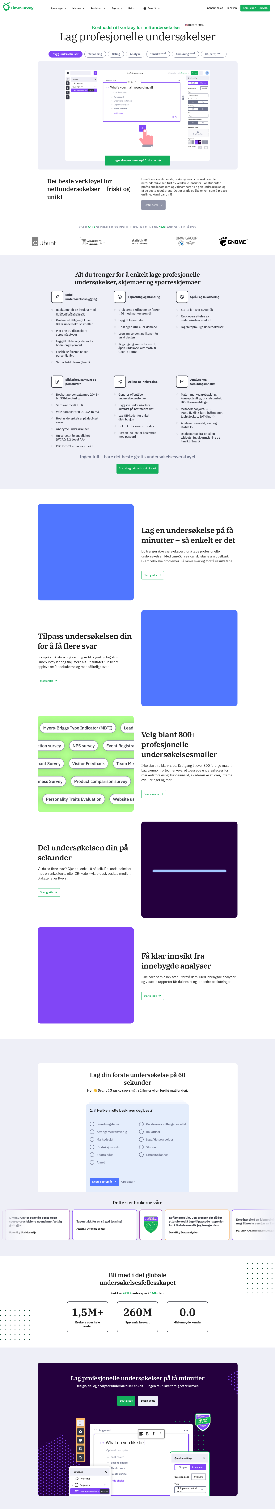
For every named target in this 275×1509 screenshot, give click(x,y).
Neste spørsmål (104, 1182)
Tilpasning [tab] (95, 54)
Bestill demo (153, 205)
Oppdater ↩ (129, 1181)
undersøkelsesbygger (70, 313)
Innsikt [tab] (158, 54)
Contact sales (215, 8)
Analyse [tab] (135, 54)
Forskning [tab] (185, 54)
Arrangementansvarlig (112, 1132)
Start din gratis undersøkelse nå (137, 468)
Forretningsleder (108, 1124)
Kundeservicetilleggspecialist (166, 1124)
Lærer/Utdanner (157, 1155)
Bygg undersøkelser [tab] (65, 54)
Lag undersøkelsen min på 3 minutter (137, 160)
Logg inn (232, 8)
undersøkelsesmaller (78, 324)
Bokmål (151, 8)
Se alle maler (154, 794)
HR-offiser (153, 1132)
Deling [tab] (116, 54)
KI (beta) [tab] (213, 54)
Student (151, 1147)
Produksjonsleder (109, 1147)
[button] (58, 8)
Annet (101, 1162)
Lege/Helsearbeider (159, 1139)
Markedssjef (105, 1139)
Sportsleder (105, 1155)
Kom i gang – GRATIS (255, 8)
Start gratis (152, 575)
